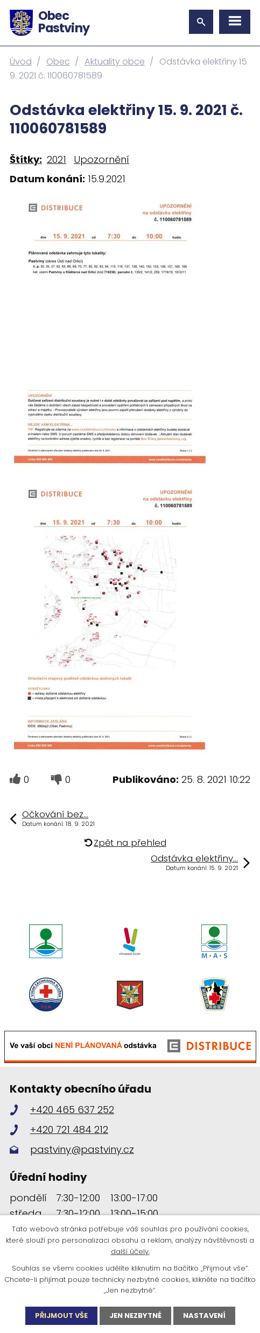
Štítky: (26, 159)
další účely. (130, 1251)
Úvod (21, 61)
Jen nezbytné (135, 1315)
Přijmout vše (61, 1315)
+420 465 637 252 (72, 1109)
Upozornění (101, 159)
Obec (58, 61)
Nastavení (204, 1315)
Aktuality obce (115, 61)
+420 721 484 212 (69, 1129)
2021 (56, 159)
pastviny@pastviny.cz (82, 1149)
